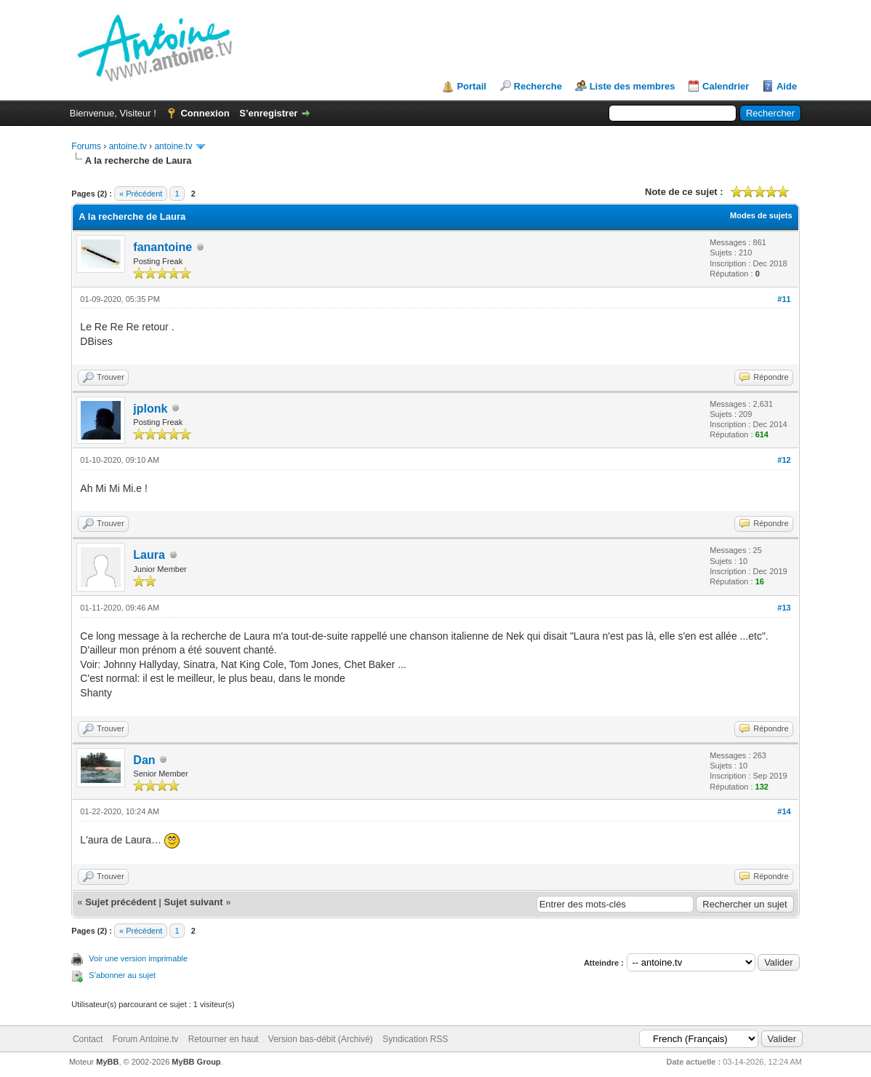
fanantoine (162, 247)
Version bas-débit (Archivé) (320, 1039)
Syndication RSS (415, 1039)
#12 (783, 460)
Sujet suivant (193, 902)
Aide (786, 86)
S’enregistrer (268, 113)
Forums (86, 146)
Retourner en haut (223, 1039)
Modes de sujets (761, 215)
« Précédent (140, 193)
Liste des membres (632, 86)
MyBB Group (196, 1061)
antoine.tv (128, 146)
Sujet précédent (120, 902)
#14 (783, 811)
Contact (88, 1039)
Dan (144, 760)
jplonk (150, 408)
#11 (783, 299)
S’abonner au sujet (122, 975)
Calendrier (725, 86)
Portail (471, 86)
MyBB (107, 1061)
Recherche (538, 86)
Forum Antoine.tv (146, 1039)
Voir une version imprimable (138, 958)
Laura (149, 555)
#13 (783, 607)
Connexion (204, 113)
